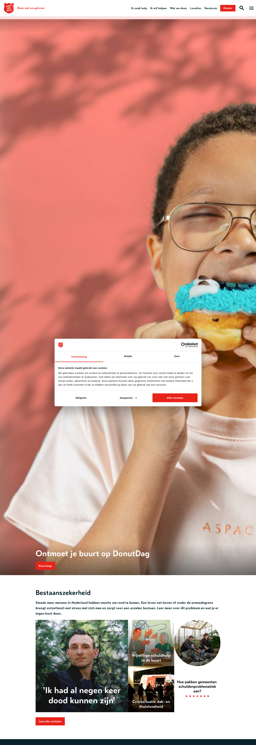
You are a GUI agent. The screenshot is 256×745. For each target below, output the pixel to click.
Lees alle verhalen (51, 722)
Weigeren (81, 397)
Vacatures (208, 8)
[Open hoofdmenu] (251, 8)
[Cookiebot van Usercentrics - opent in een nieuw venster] (183, 345)
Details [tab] (128, 356)
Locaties (193, 8)
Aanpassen (128, 397)
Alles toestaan (175, 397)
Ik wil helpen (156, 8)
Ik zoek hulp (137, 8)
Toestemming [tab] (79, 356)
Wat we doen (176, 8)
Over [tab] (177, 356)
